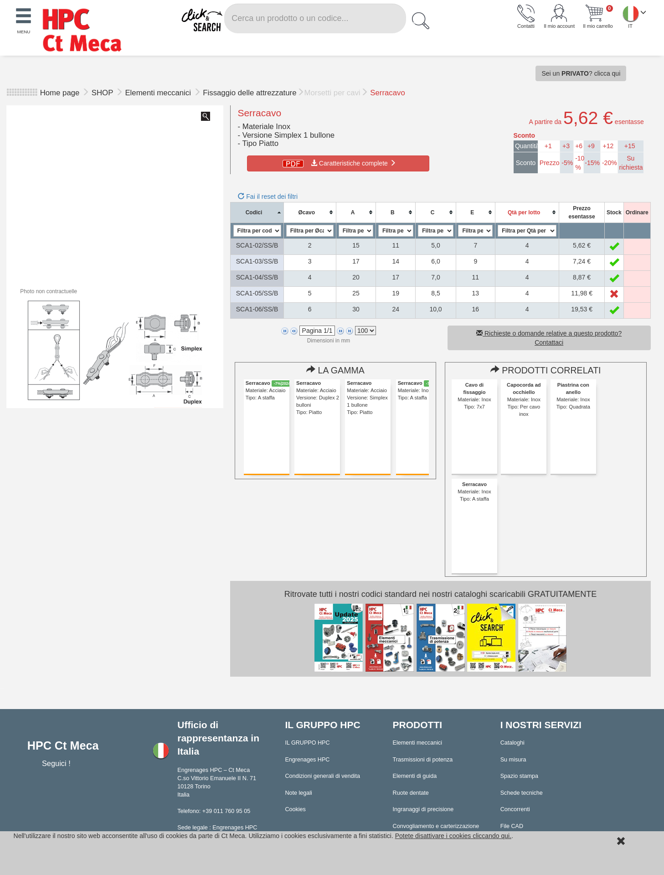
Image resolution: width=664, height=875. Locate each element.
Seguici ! (57, 763)
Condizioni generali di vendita (322, 776)
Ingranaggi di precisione (423, 809)
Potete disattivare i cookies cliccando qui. (453, 835)
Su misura (513, 759)
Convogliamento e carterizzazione (436, 826)
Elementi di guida (415, 776)
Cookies (295, 809)
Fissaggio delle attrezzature (249, 92)
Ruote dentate (411, 793)
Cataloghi (512, 743)
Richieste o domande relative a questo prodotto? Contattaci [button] (549, 338)
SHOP (103, 92)
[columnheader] (257, 212)
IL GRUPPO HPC (307, 743)
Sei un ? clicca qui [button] (580, 73)
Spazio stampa (519, 776)
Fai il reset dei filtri (268, 196)
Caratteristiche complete (338, 163)
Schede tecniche (521, 793)
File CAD (511, 826)
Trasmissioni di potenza (423, 759)
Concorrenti (515, 809)
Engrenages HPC (307, 759)
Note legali (298, 793)
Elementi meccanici (159, 92)
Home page (60, 92)
